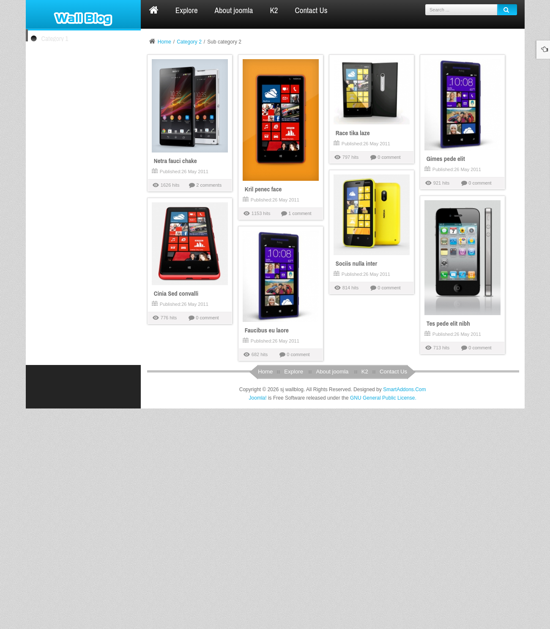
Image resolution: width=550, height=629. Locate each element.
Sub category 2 (58, 87)
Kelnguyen (71, 494)
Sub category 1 (58, 74)
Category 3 (54, 103)
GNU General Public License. (383, 618)
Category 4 (54, 122)
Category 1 (54, 38)
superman (71, 444)
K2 (364, 592)
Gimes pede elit (49, 361)
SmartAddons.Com (404, 610)
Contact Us (393, 592)
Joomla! (258, 618)
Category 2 (54, 58)
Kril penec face (49, 287)
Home (164, 42)
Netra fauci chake (52, 160)
